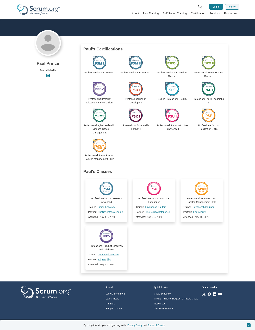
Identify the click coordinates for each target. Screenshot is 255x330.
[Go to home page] (46, 291)
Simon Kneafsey (106, 207)
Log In (216, 6)
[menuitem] (201, 7)
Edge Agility (199, 212)
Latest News (112, 298)
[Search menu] (202, 7)
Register (231, 6)
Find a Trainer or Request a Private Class (176, 298)
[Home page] (38, 9)
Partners (110, 303)
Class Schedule (162, 293)
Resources (159, 303)
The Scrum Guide (163, 308)
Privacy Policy (134, 325)
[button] (135, 13)
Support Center (114, 308)
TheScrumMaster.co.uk (110, 212)
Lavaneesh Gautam (155, 207)
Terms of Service (156, 325)
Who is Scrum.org (115, 293)
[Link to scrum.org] (204, 293)
